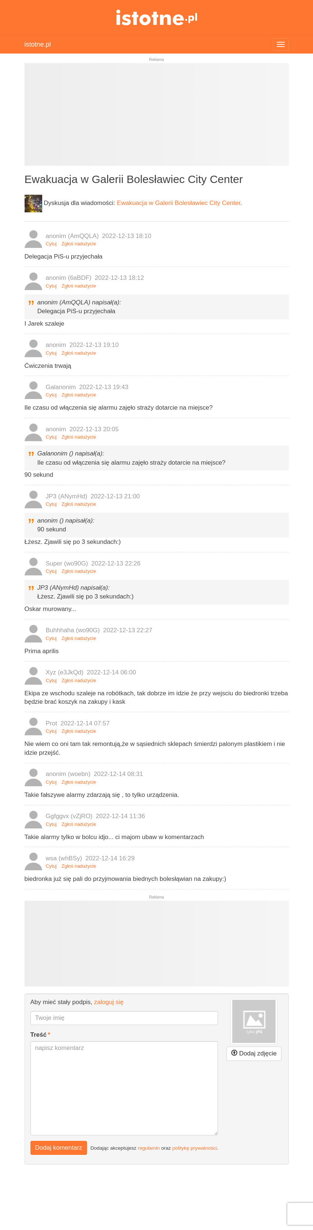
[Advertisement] (157, 117)
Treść (38, 1034)
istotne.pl (156, 17)
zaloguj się (108, 1002)
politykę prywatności (194, 1148)
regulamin (149, 1148)
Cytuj (51, 243)
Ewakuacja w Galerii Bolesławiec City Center (178, 202)
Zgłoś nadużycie (79, 243)
